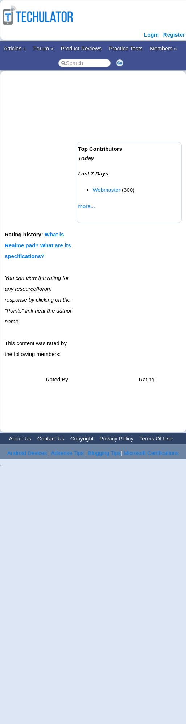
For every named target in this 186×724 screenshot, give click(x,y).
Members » (163, 48)
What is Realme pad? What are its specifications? (38, 245)
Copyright (82, 438)
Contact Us (50, 438)
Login (151, 35)
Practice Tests (125, 48)
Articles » (15, 48)
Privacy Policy (116, 438)
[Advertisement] (68, 150)
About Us (20, 438)
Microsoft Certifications (151, 453)
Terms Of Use (156, 438)
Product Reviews (81, 48)
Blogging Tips (104, 453)
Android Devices (27, 453)
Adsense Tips (67, 453)
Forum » (43, 48)
